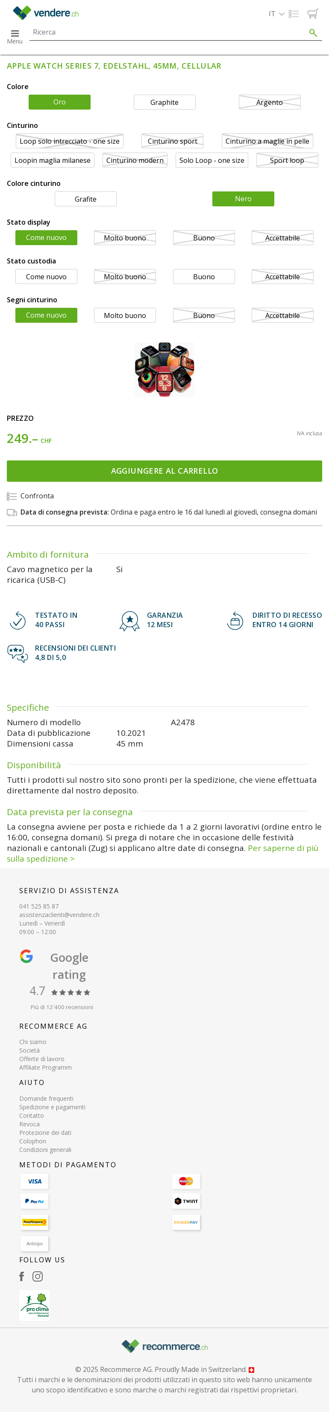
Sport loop (287, 160)
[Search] (167, 32)
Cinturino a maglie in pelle (267, 141)
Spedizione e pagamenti (52, 1107)
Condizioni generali (45, 1150)
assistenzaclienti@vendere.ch (59, 915)
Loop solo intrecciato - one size (70, 141)
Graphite (164, 102)
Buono (204, 238)
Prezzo (20, 418)
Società (29, 1050)
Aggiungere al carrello (164, 471)
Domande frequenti (46, 1098)
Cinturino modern (135, 160)
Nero (243, 198)
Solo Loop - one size (211, 160)
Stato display (28, 222)
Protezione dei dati (45, 1132)
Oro (59, 102)
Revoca (29, 1124)
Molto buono (125, 238)
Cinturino (22, 125)
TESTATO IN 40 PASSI (56, 620)
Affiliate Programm (45, 1067)
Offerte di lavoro (42, 1059)
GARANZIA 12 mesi (165, 620)
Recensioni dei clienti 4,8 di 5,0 (75, 652)
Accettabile (282, 238)
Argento (269, 102)
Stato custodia (31, 261)
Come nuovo (46, 237)
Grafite (86, 199)
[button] (277, 14)
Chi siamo (33, 1042)
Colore (18, 86)
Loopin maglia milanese (53, 160)
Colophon (32, 1141)
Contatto (31, 1115)
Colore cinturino (34, 183)
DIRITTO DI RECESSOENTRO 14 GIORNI (287, 620)
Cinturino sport (172, 141)
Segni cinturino (32, 299)
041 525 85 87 (39, 906)
